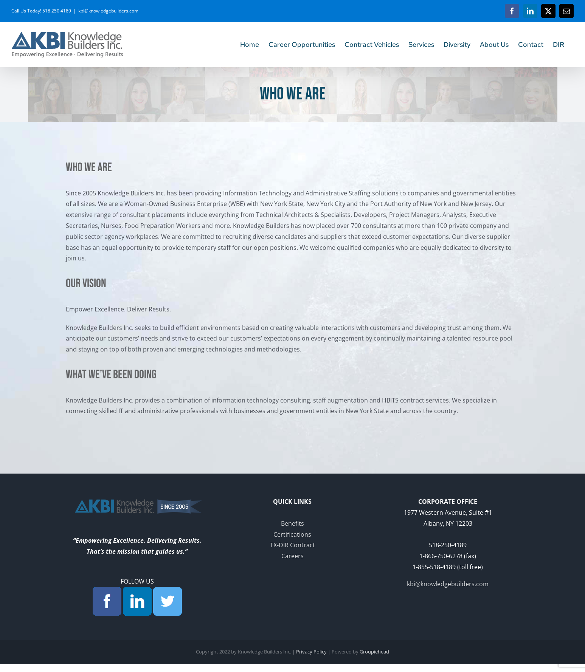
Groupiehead (374, 651)
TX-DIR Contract (292, 545)
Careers (292, 556)
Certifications (292, 534)
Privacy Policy (311, 651)
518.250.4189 (56, 11)
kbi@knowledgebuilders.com (108, 11)
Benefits (292, 523)
